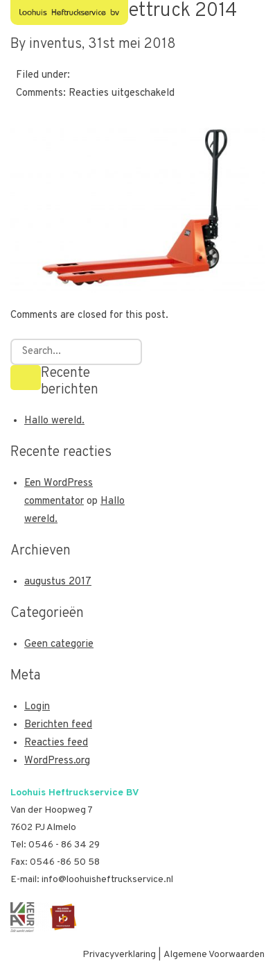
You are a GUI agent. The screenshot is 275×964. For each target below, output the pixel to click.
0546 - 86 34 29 (64, 845)
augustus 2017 (57, 582)
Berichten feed (58, 725)
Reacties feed (56, 743)
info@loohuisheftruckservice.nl (107, 880)
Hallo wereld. (54, 421)
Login (37, 706)
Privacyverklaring (119, 955)
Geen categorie (59, 644)
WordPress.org (57, 761)
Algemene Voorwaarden (214, 955)
